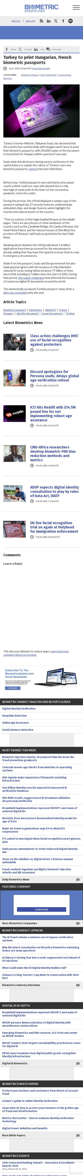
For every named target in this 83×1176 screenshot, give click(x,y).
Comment (57, 49)
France (63, 310)
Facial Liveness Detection (17, 729)
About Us (16, 21)
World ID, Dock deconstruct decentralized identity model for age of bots (39, 820)
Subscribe (30, 21)
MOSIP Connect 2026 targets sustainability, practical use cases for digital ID (41, 1044)
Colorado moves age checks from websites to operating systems (37, 769)
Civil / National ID (48, 75)
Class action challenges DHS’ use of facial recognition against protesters (54, 340)
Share (13, 49)
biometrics (35, 310)
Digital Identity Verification (18, 708)
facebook (63, 21)
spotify (70, 21)
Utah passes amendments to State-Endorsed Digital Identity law (40, 850)
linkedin (48, 21)
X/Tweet (28, 49)
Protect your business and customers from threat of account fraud (40, 1092)
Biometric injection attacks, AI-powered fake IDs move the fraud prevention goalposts (38, 759)
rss (41, 21)
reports (33, 169)
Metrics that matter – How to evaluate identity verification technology (38, 1120)
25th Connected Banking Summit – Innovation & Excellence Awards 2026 (41, 1166)
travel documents (52, 313)
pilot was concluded (15, 292)
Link (42, 49)
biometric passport (14, 310)
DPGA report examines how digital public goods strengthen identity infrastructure (39, 1055)
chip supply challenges (31, 277)
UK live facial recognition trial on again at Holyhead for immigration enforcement (54, 527)
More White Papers (14, 1135)
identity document (27, 313)
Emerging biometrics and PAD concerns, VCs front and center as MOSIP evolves (39, 1034)
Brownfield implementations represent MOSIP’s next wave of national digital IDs (39, 810)
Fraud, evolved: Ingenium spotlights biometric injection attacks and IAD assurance (36, 871)
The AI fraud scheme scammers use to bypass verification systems (37, 939)
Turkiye (70, 313)
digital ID (50, 310)
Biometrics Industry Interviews (21, 985)
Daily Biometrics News (15, 879)
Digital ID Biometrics (15, 1063)
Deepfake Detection (14, 715)
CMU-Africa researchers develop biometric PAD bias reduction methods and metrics (53, 453)
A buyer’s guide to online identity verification (30, 1101)
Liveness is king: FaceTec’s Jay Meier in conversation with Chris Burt (40, 976)
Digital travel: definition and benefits (25, 1128)
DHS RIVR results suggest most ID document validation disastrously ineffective (36, 799)
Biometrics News (29, 75)
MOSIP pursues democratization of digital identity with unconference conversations (36, 1024)
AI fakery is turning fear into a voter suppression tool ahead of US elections (41, 959)
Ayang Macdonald (41, 68)
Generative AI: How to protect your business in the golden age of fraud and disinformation (40, 1109)
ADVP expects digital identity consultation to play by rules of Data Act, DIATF (54, 491)
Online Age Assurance (15, 722)
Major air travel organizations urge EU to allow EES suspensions (33, 830)
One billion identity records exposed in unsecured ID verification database (34, 789)
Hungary (8, 313)
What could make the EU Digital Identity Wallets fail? (34, 967)
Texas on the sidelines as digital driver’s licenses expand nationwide (37, 861)
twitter (56, 21)
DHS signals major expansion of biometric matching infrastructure (34, 779)
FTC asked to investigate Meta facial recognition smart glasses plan (41, 840)
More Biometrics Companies (19, 923)
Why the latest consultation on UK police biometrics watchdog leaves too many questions (40, 949)
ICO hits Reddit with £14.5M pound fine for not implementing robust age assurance (53, 413)
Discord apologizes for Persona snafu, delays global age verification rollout (54, 376)
